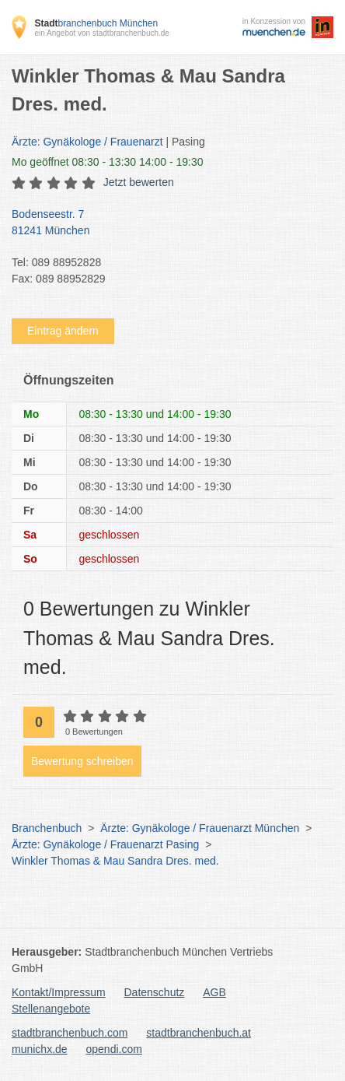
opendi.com (113, 1049)
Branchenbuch (47, 828)
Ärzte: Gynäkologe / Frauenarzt (87, 141)
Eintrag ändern (63, 331)
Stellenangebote (51, 1008)
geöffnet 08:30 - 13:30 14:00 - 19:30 (108, 162)
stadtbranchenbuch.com (69, 1033)
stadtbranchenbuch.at (198, 1033)
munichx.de (40, 1049)
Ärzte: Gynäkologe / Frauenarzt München (199, 828)
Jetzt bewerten (138, 182)
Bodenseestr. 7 (165, 223)
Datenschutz (154, 992)
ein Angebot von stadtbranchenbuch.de (101, 33)
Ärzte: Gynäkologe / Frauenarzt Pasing (105, 844)
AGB (214, 992)
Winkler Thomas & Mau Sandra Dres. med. (115, 861)
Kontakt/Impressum (59, 992)
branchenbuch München (96, 23)
